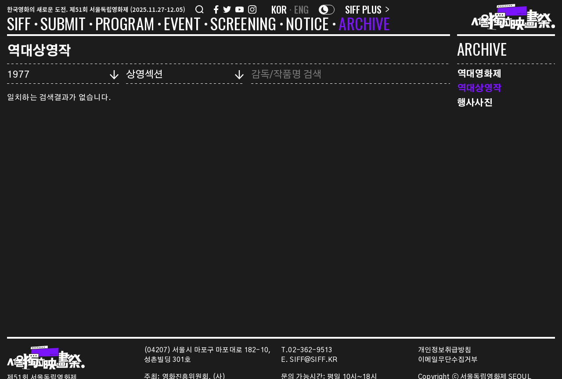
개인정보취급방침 (444, 350)
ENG (301, 9)
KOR (279, 9)
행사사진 (475, 102)
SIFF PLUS (367, 9)
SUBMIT (63, 25)
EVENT (182, 25)
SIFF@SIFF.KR (313, 360)
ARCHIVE (364, 25)
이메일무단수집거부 (448, 360)
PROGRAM (124, 25)
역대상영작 (479, 87)
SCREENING (243, 25)
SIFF (19, 25)
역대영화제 (479, 73)
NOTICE (307, 25)
